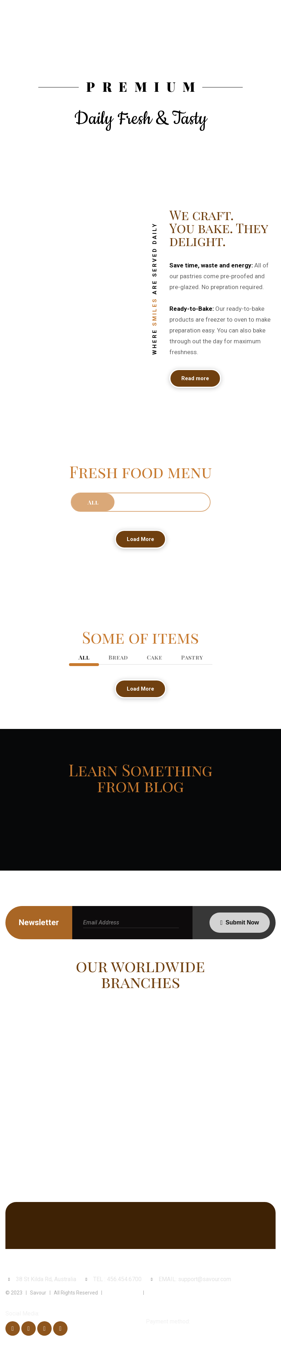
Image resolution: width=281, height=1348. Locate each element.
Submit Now (242, 922)
